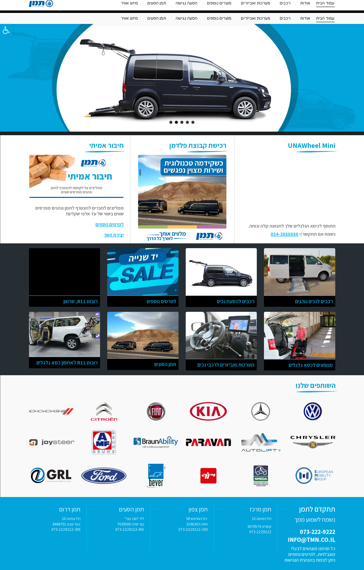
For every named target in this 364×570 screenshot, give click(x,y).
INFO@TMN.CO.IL (258, 6)
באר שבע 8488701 (66, 524)
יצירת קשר (114, 235)
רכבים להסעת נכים (235, 301)
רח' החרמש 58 (197, 518)
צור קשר (78, 6)
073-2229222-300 (65, 529)
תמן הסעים (165, 364)
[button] (6, 30)
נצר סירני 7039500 (130, 524)
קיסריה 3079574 (259, 526)
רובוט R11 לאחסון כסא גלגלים (67, 362)
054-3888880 (284, 234)
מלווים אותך (101, 6)
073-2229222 (260, 531)
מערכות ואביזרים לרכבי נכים (225, 365)
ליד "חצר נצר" (134, 518)
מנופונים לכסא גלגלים (311, 365)
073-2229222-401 (129, 529)
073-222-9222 (295, 6)
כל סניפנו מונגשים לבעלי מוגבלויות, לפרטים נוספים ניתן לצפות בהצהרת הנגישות (309, 554)
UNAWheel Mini (312, 145)
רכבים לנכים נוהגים (314, 301)
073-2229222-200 (193, 529)
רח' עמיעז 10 (71, 518)
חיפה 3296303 (197, 524)
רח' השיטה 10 (261, 518)
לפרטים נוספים (109, 224)
